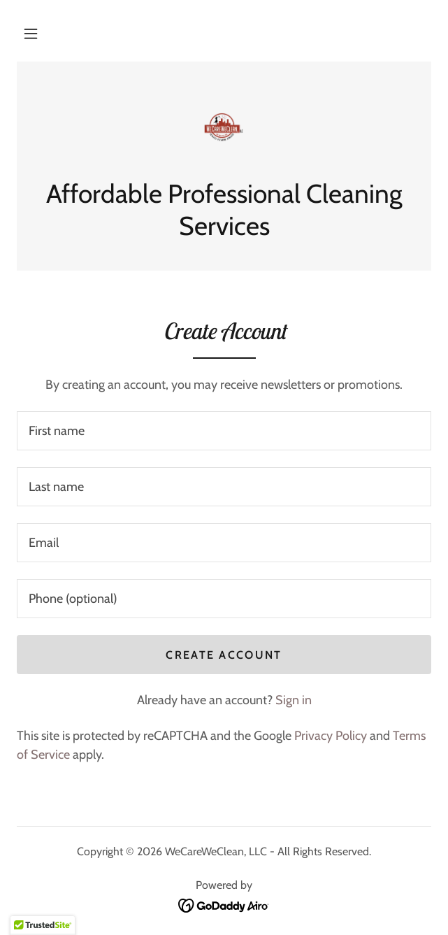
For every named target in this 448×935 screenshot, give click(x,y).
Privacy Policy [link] (330, 735)
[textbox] (224, 430)
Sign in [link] (293, 700)
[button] (31, 34)
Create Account (224, 655)
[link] (223, 128)
